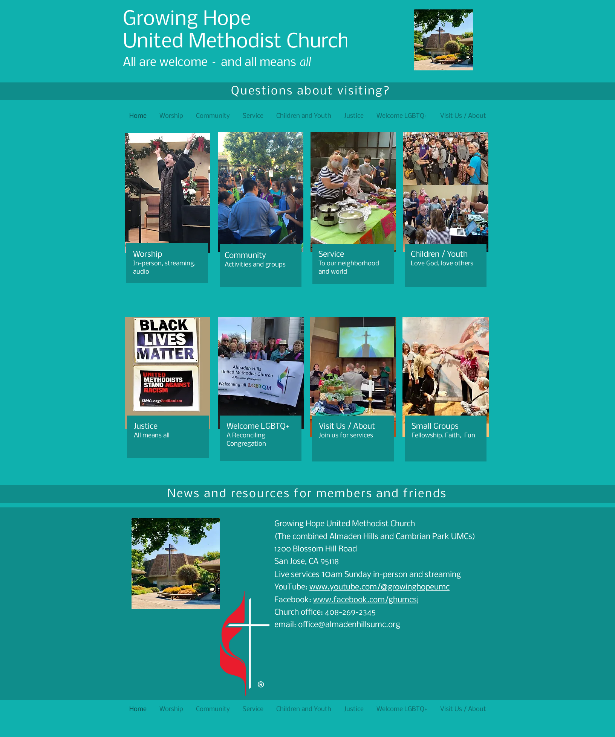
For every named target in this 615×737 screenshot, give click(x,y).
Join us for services (346, 435)
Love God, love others (443, 263)
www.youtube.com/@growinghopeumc (379, 587)
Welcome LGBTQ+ (257, 426)
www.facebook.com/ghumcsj (366, 600)
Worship (147, 254)
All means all (152, 435)
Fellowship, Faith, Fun (443, 435)
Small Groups (435, 426)
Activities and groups (255, 264)
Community (245, 255)
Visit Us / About (347, 426)
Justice (146, 426)
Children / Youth (439, 254)
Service (331, 254)
